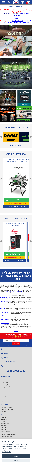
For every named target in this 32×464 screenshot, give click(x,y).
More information (6, 451)
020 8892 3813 (6, 366)
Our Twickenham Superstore (8, 397)
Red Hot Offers (4, 421)
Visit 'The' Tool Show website (8, 434)
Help (2, 401)
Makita (6, 291)
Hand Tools (2, 308)
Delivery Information (6, 387)
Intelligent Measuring (6, 315)
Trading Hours (4, 393)
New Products (4, 419)
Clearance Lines (5, 423)
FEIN (22, 291)
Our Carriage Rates (5, 385)
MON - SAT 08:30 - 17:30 (8, 362)
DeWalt (9, 291)
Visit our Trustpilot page (6, 436)
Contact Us (3, 381)
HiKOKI (17, 291)
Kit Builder (3, 417)
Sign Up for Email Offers (7, 409)
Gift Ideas (3, 425)
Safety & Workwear (5, 319)
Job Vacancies (4, 399)
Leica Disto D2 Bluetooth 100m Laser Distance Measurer (14, 224)
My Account (5, 349)
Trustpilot (16, 18)
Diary (2, 395)
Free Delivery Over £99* (16, 6)
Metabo (13, 291)
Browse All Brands (16, 145)
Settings (16, 460)
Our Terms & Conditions (7, 383)
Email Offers (4, 427)
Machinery (4, 304)
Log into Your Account (6, 407)
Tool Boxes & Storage (5, 323)
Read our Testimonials (6, 391)
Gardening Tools (4, 312)
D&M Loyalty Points (5, 411)
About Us (4, 353)
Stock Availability (5, 389)
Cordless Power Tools (5, 297)
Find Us (4, 358)
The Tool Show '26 (17, 21)
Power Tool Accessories (5, 301)
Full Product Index (5, 431)
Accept (16, 456)
